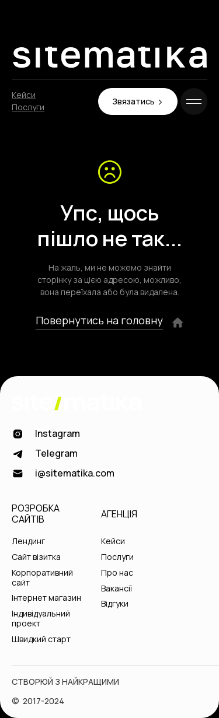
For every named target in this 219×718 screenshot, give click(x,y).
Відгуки (114, 604)
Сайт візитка (36, 557)
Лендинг (28, 542)
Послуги (28, 108)
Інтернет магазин (46, 598)
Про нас (117, 573)
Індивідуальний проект (41, 619)
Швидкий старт (41, 640)
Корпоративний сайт (42, 578)
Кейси (24, 95)
